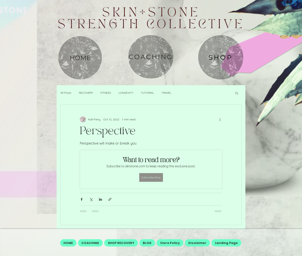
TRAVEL (166, 92)
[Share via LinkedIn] (100, 199)
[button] (236, 92)
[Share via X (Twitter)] (91, 199)
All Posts (65, 92)
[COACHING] (150, 56)
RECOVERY (86, 92)
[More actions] (220, 119)
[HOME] (80, 57)
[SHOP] (220, 57)
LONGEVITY (126, 92)
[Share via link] (110, 199)
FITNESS (106, 92)
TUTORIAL (147, 92)
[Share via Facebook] (81, 199)
